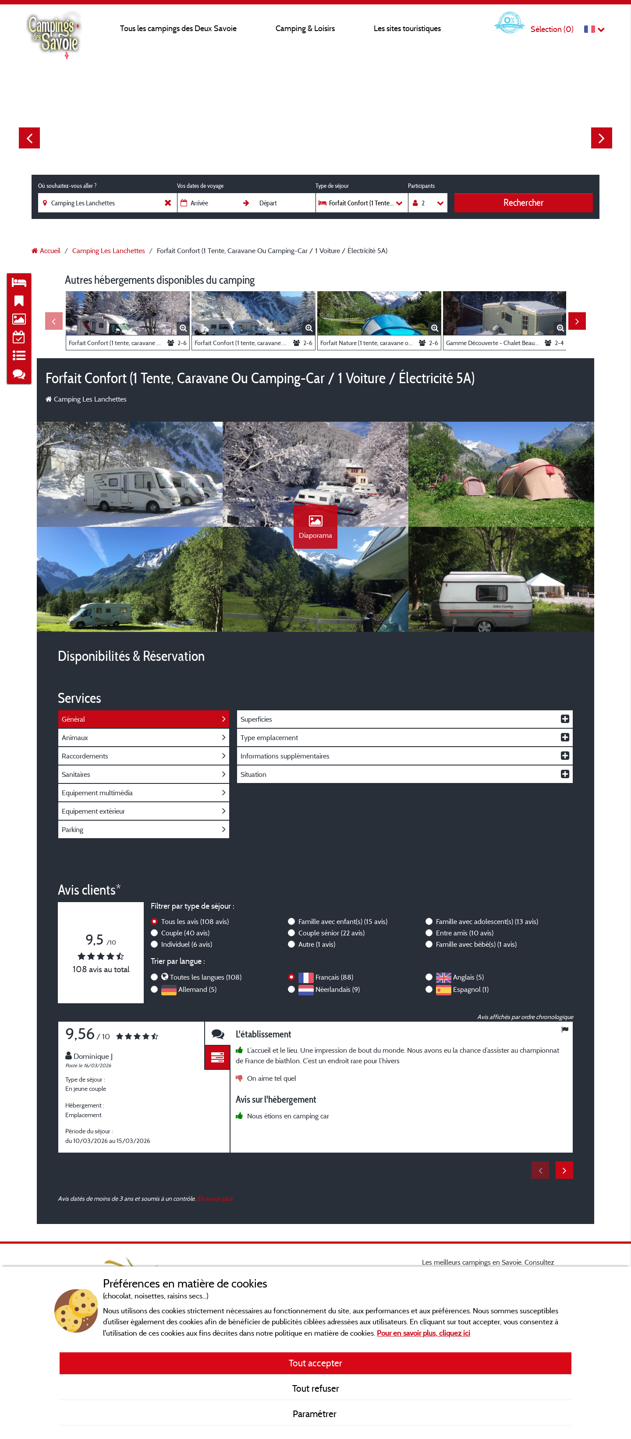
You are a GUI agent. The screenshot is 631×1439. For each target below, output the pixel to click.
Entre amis (464, 932)
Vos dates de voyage (200, 186)
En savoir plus (215, 1198)
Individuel (186, 944)
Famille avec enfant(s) (342, 921)
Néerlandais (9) (338, 989)
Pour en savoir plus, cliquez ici (423, 1332)
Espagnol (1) (471, 989)
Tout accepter (315, 1362)
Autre (316, 944)
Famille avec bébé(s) (476, 944)
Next (601, 137)
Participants (421, 186)
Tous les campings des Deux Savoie (178, 28)
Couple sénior (331, 932)
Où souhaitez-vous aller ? (67, 186)
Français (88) (334, 977)
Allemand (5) (197, 989)
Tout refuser (315, 1388)
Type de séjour (332, 186)
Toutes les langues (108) (205, 977)
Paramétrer (316, 1413)
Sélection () (552, 29)
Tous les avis (195, 921)
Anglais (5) (468, 977)
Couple (185, 932)
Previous (29, 137)
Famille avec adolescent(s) (487, 921)
